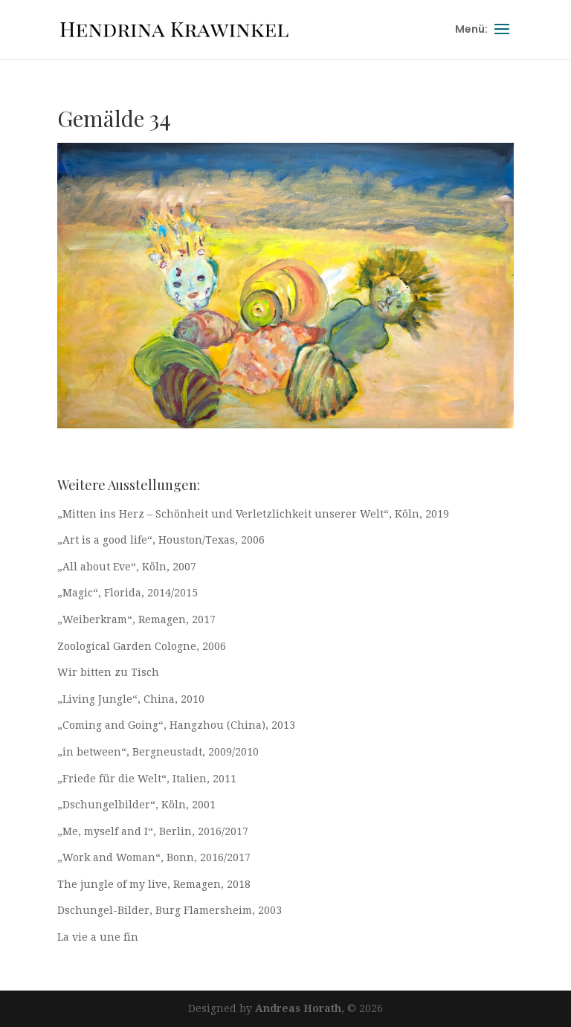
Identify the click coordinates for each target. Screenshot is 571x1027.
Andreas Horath (298, 1008)
